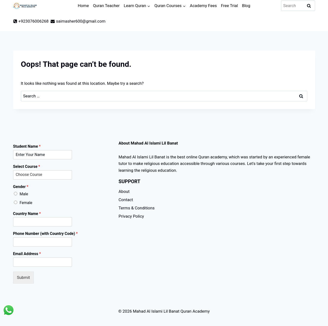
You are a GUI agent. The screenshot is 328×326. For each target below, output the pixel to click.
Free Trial (229, 5)
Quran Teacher (106, 5)
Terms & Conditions (137, 208)
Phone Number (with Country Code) (45, 233)
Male (24, 194)
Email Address (27, 253)
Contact (126, 199)
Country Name (27, 213)
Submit (23, 277)
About (124, 191)
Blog (246, 5)
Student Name (27, 146)
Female (26, 202)
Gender (20, 186)
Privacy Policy (131, 216)
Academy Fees (203, 5)
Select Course (26, 166)
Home (83, 5)
